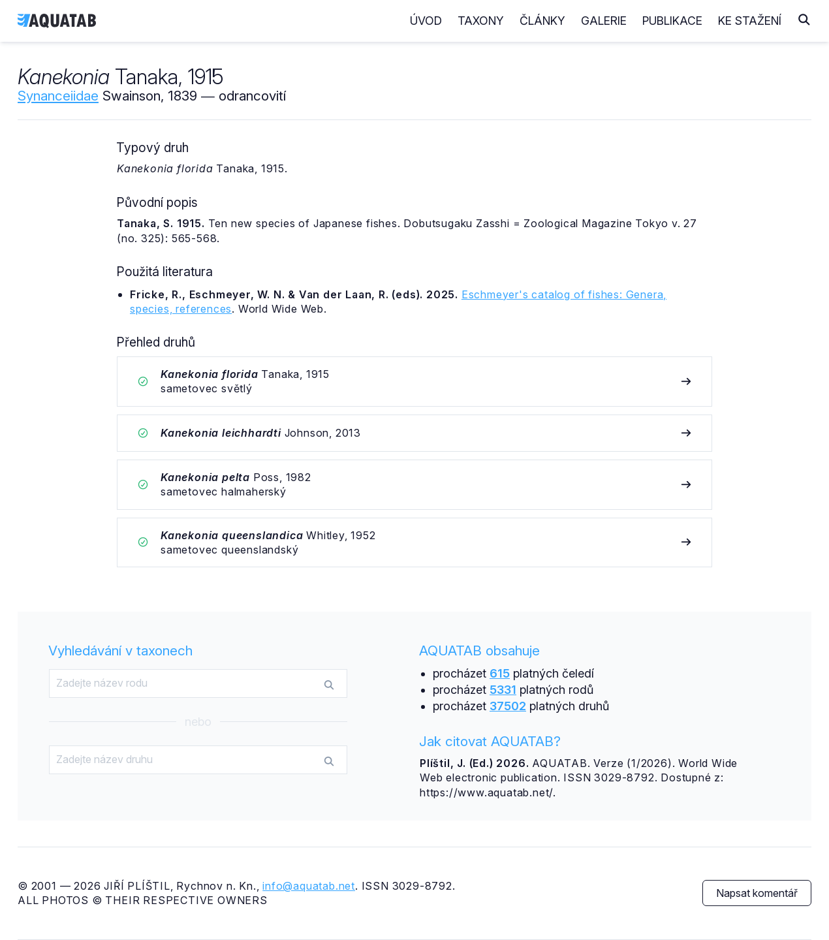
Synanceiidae (58, 95)
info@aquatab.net (308, 885)
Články (542, 20)
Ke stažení (749, 20)
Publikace (672, 20)
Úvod (426, 20)
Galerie (604, 20)
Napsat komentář (757, 893)
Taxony (481, 20)
